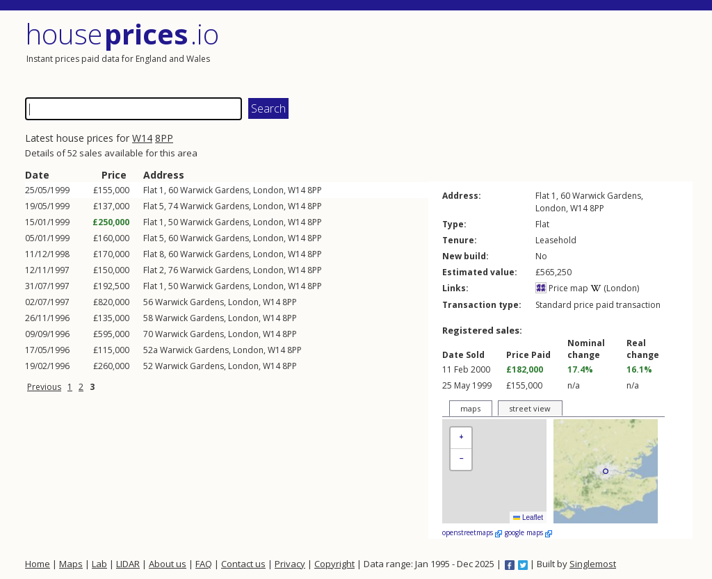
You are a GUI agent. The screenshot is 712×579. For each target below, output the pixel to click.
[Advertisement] (526, 52)
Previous (44, 387)
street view (530, 408)
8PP (164, 138)
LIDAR (128, 563)
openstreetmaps (472, 532)
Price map (561, 288)
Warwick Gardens (214, 190)
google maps (528, 532)
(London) (614, 288)
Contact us (243, 563)
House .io (122, 34)
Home (37, 563)
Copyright (334, 563)
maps (470, 408)
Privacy (290, 563)
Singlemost (592, 563)
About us (167, 563)
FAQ (203, 563)
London (268, 190)
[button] (461, 438)
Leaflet (528, 517)
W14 (142, 138)
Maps (71, 563)
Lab (99, 563)
